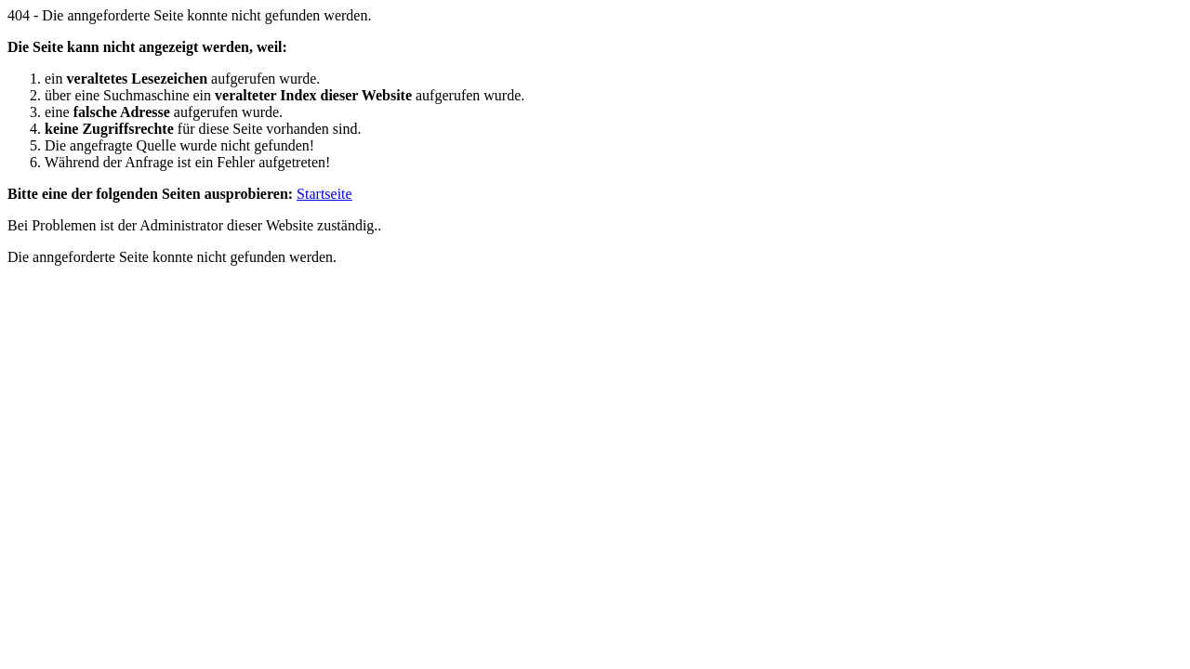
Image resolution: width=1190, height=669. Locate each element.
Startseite (324, 194)
